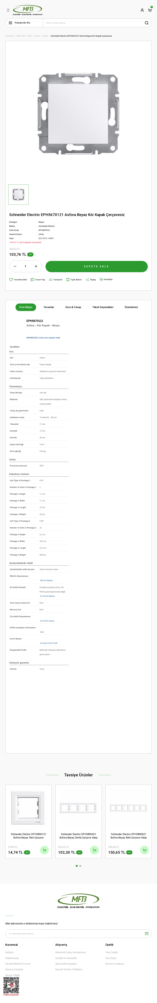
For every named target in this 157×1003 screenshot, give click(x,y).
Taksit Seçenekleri (102, 307)
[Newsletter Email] (78, 934)
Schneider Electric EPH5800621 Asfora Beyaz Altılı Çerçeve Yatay (128, 836)
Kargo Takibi (12, 975)
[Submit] (147, 934)
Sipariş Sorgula (14, 969)
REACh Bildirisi (46, 580)
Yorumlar (49, 307)
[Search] (97, 22)
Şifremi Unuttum (114, 964)
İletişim (9, 952)
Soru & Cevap (73, 307)
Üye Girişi (110, 958)
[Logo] (27, 10)
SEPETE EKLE (96, 266)
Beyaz (41, 222)
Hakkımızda (12, 958)
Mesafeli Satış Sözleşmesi (70, 952)
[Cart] (150, 10)
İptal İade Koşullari (66, 964)
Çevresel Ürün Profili (48, 643)
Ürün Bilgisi (25, 307)
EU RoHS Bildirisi (47, 596)
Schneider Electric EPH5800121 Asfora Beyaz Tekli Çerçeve (28, 836)
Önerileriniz (131, 307)
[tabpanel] (28, 823)
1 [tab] (77, 866)
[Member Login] (142, 10)
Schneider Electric (47, 226)
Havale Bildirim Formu (18, 964)
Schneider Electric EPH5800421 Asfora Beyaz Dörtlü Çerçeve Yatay (78, 836)
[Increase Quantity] (36, 266)
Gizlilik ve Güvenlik (65, 958)
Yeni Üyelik (111, 952)
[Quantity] (25, 266)
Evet (42, 632)
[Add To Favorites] (18, 280)
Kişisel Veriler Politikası (68, 969)
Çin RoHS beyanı (47, 621)
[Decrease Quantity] (15, 266)
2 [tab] (80, 866)
